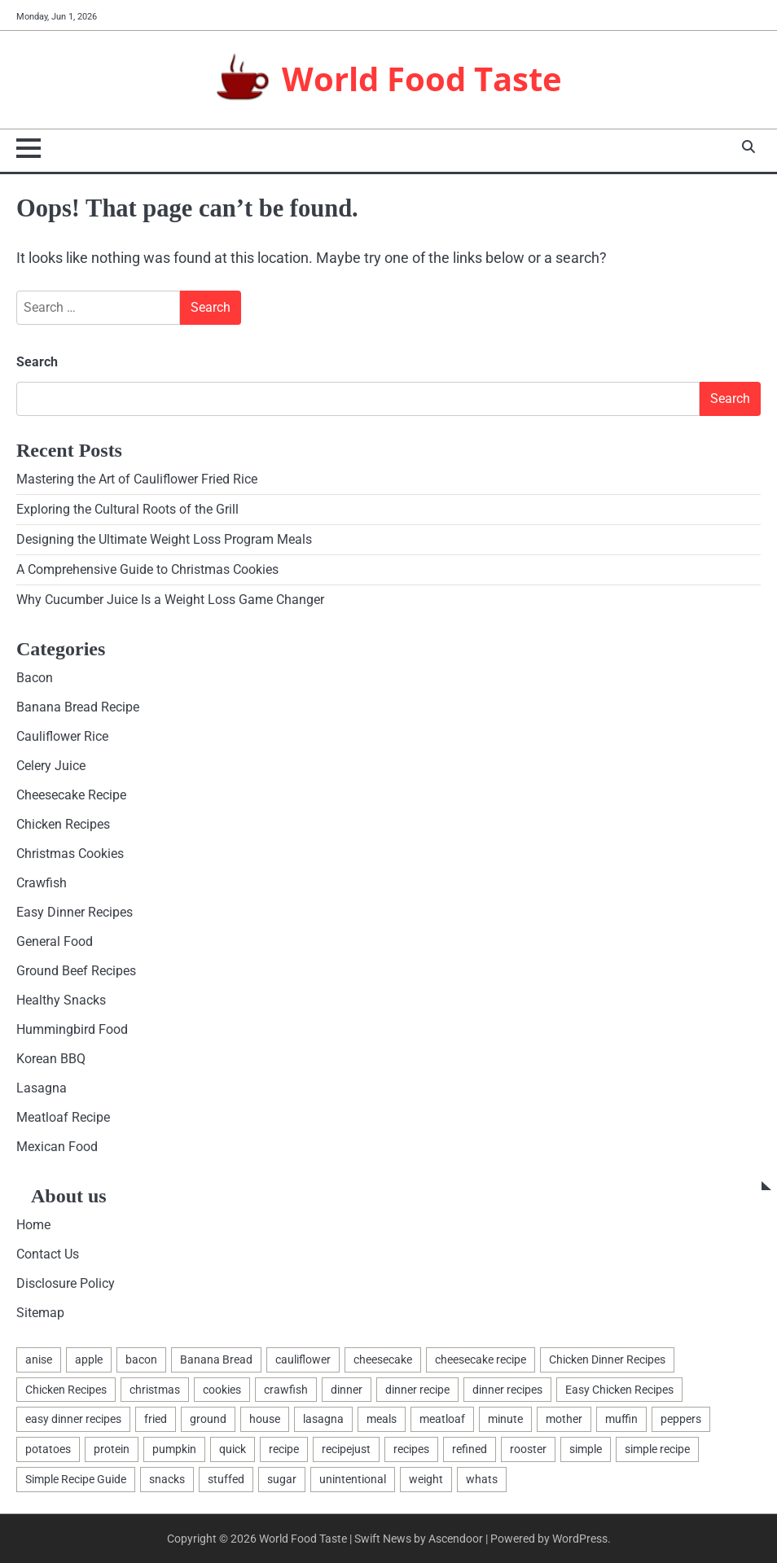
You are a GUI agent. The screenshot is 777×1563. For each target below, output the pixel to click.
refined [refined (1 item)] (469, 1449)
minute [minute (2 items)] (505, 1418)
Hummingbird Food (72, 1029)
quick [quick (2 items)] (232, 1449)
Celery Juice (51, 765)
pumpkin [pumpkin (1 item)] (174, 1449)
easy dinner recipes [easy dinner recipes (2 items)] (73, 1418)
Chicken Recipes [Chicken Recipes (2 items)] (66, 1389)
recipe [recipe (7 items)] (284, 1449)
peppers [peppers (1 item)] (681, 1418)
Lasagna (41, 1088)
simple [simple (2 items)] (585, 1449)
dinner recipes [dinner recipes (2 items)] (507, 1389)
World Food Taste (422, 78)
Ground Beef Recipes (76, 971)
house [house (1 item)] (264, 1418)
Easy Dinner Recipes (74, 912)
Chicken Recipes (63, 824)
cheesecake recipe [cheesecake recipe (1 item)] (480, 1359)
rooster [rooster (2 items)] (528, 1449)
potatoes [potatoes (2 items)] (48, 1449)
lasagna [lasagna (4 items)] (323, 1418)
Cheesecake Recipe (71, 795)
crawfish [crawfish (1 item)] (286, 1389)
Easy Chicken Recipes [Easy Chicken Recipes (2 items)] (619, 1389)
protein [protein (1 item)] (112, 1449)
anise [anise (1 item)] (38, 1359)
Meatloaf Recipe (63, 1117)
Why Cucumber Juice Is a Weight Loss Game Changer (170, 599)
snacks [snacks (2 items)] (167, 1479)
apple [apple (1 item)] (89, 1359)
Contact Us (47, 1254)
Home (33, 1224)
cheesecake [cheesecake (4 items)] (382, 1359)
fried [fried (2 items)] (155, 1418)
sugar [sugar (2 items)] (281, 1479)
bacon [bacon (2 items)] (141, 1359)
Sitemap (40, 1312)
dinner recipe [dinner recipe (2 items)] (417, 1389)
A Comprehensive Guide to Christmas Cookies (147, 569)
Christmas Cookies (70, 853)
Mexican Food (57, 1146)
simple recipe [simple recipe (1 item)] (657, 1449)
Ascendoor (455, 1538)
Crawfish (41, 883)
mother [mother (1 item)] (564, 1418)
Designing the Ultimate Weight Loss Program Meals (164, 539)
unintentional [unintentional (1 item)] (352, 1479)
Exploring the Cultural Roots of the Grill (127, 509)
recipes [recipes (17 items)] (411, 1449)
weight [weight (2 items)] (426, 1479)
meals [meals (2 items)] (382, 1418)
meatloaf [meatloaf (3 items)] (442, 1418)
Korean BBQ (51, 1058)
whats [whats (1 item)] (482, 1479)
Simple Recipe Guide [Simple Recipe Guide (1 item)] (75, 1479)
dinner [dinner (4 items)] (346, 1389)
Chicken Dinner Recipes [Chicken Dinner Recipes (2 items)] (607, 1359)
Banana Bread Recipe (77, 707)
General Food (54, 941)
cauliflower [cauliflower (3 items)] (303, 1359)
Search (37, 362)
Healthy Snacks (61, 1000)
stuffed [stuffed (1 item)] (226, 1479)
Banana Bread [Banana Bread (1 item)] (216, 1359)
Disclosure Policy (65, 1283)
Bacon (34, 677)
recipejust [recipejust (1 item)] (346, 1449)
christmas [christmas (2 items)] (155, 1389)
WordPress (580, 1538)
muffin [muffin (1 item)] (621, 1418)
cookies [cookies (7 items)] (222, 1389)
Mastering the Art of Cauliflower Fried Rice (136, 479)
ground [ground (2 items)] (208, 1418)
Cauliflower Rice (62, 736)
